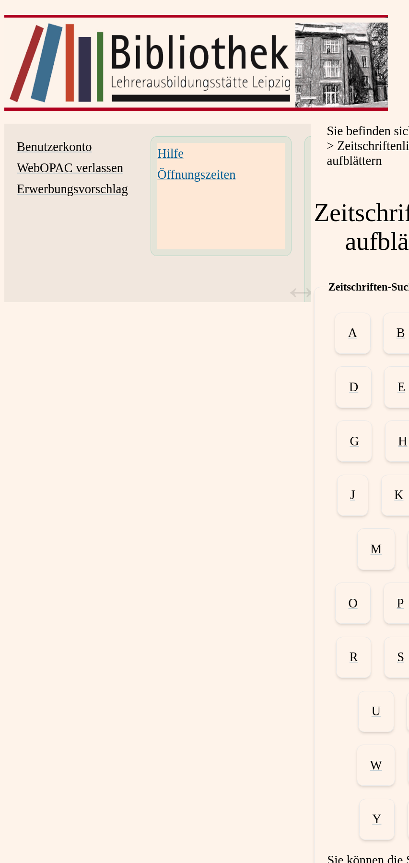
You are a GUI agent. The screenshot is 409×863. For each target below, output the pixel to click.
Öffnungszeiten (196, 174)
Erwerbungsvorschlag (72, 189)
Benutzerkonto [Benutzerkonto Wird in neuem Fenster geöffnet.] (54, 147)
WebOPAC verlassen (70, 168)
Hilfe (170, 153)
